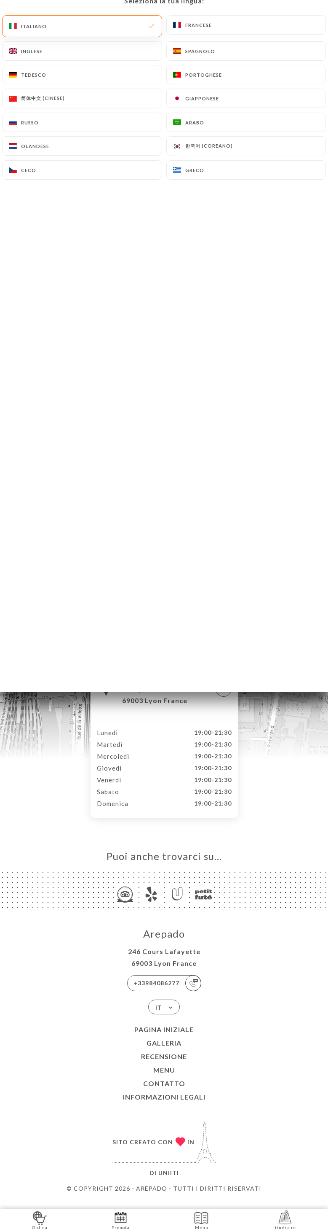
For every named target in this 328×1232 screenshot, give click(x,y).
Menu (164, 1079)
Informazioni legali (164, 1106)
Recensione (164, 1065)
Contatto (164, 1092)
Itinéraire (284, 1220)
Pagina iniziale (164, 1038)
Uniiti (168, 1181)
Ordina (40, 1220)
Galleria (164, 1052)
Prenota (121, 1220)
